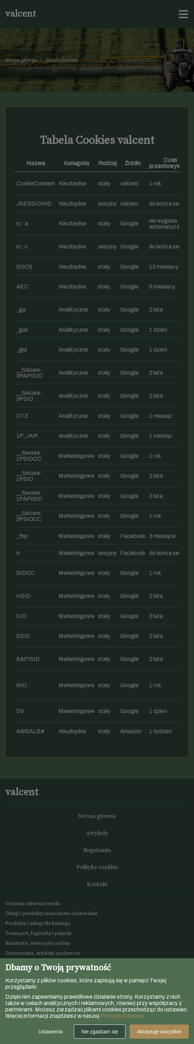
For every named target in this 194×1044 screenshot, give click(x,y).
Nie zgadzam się (99, 1031)
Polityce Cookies (121, 1016)
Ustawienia (51, 1031)
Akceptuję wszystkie (159, 1031)
